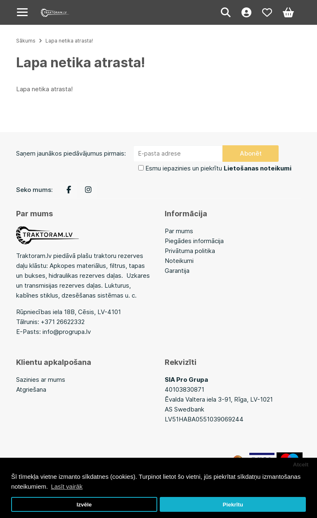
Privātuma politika (190, 251)
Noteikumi (179, 261)
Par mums (179, 231)
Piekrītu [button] (232, 504)
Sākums (25, 41)
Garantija (177, 270)
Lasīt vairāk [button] (67, 486)
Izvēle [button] (84, 504)
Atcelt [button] (301, 464)
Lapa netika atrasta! (69, 41)
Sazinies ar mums (40, 379)
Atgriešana (31, 389)
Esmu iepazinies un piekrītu (218, 168)
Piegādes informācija (194, 241)
